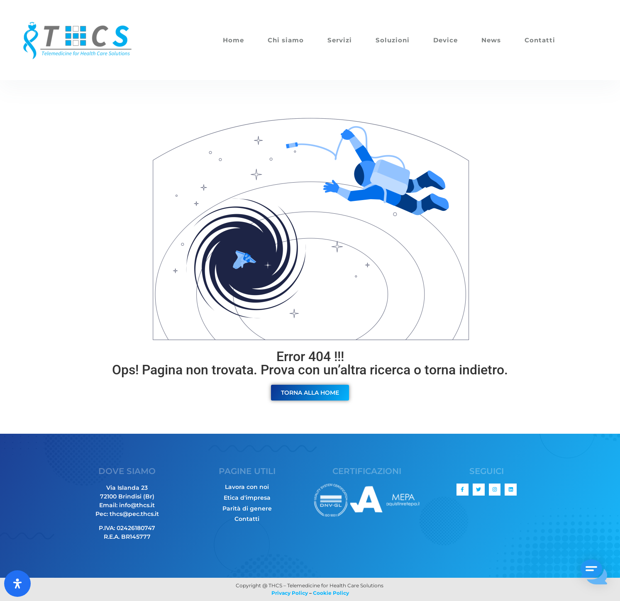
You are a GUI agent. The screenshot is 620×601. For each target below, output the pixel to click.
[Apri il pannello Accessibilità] (17, 583)
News (491, 40)
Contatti (540, 40)
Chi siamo (286, 40)
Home (233, 40)
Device (445, 40)
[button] (594, 574)
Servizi (339, 40)
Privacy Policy (289, 593)
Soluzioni (393, 40)
